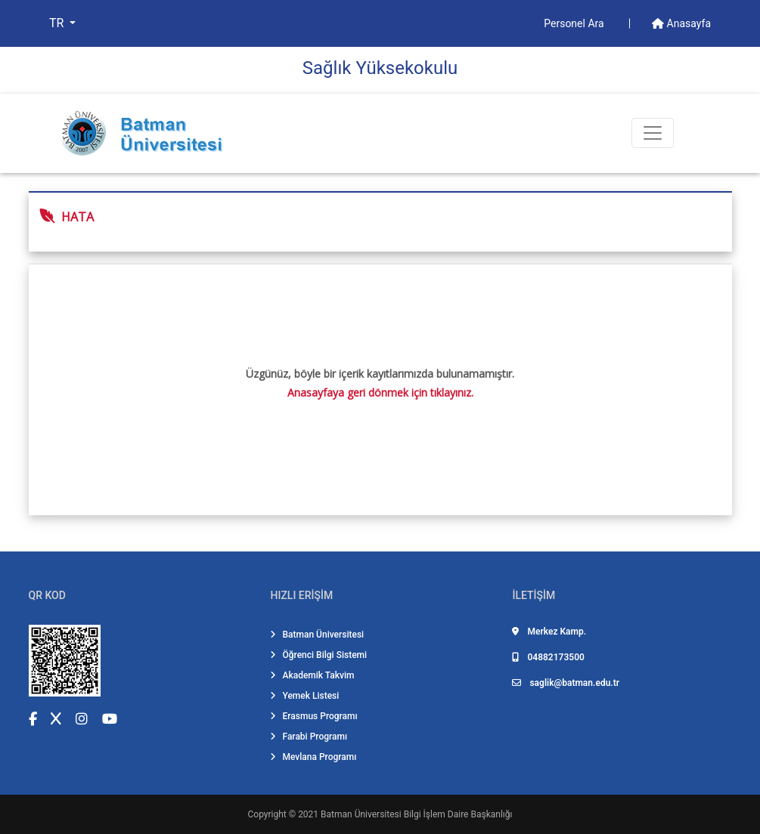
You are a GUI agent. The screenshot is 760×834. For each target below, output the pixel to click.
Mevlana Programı (313, 757)
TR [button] (58, 23)
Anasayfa (681, 23)
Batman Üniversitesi (317, 634)
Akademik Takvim (312, 675)
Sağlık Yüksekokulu (380, 68)
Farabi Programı (308, 736)
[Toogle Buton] (652, 133)
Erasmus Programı (313, 716)
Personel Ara (575, 23)
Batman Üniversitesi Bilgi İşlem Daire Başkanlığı (416, 814)
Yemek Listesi (304, 695)
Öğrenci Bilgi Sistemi (318, 655)
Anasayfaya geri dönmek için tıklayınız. (380, 392)
